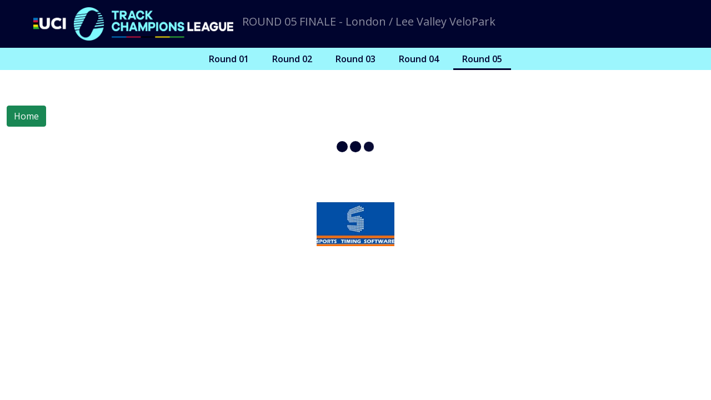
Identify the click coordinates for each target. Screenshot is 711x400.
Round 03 (355, 59)
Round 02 (292, 59)
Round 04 (419, 59)
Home (26, 116)
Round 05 (482, 59)
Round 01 (229, 59)
